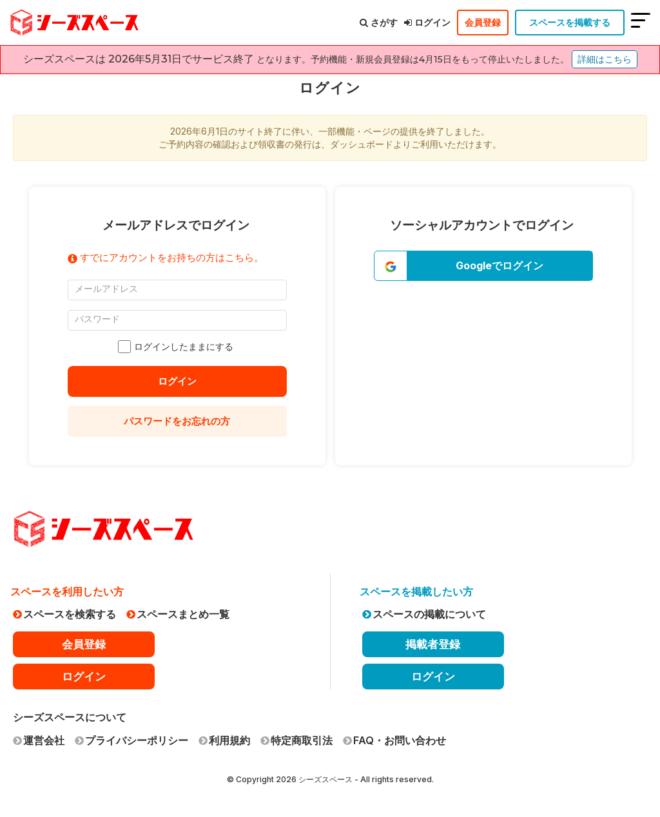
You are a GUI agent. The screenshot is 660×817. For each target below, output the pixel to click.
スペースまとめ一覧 (177, 614)
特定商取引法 (296, 740)
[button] (483, 266)
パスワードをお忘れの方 (177, 420)
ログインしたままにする (177, 346)
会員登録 (483, 22)
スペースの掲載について (424, 614)
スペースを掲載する (569, 22)
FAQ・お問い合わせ (394, 740)
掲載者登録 (432, 644)
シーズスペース (325, 779)
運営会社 (38, 740)
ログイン (427, 22)
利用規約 (224, 740)
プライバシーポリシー (131, 740)
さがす (379, 22)
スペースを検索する (64, 614)
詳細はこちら (605, 59)
